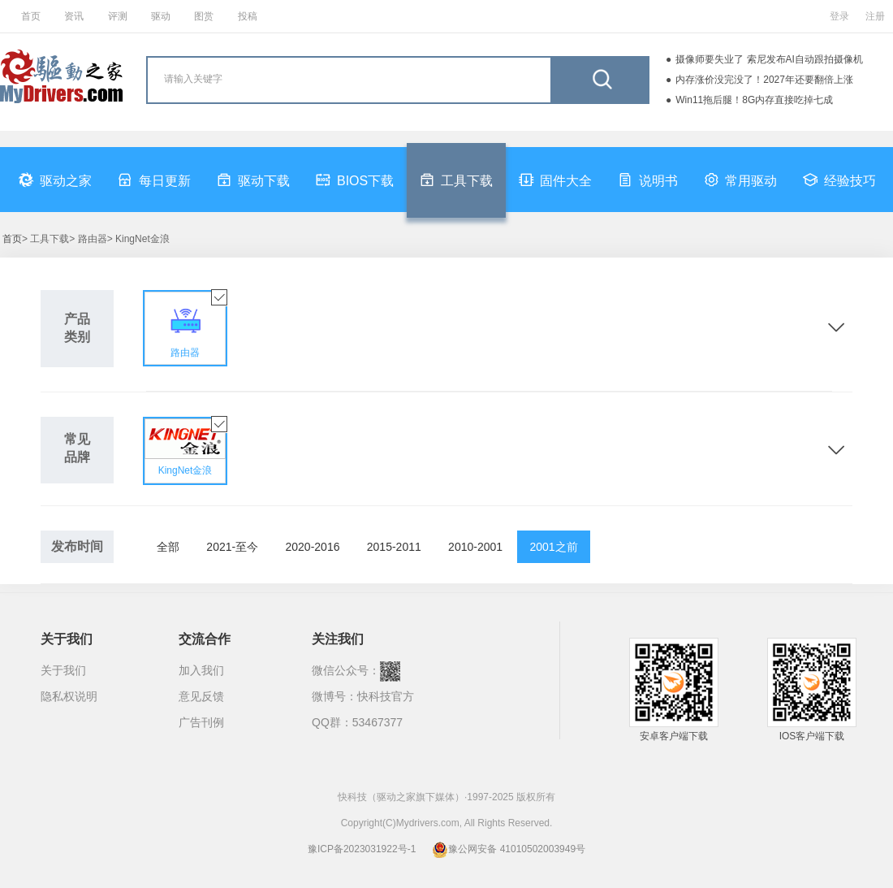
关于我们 (63, 670)
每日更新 (154, 179)
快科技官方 (385, 696)
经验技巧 (839, 179)
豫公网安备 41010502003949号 (508, 849)
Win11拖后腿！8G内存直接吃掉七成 (754, 100)
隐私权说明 (69, 696)
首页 (31, 16)
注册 (875, 16)
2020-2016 (313, 546)
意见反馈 (201, 696)
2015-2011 (394, 546)
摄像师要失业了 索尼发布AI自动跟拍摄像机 (769, 59)
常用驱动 (740, 179)
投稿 (247, 16)
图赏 (204, 16)
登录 (839, 16)
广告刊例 (201, 722)
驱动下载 (253, 179)
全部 (168, 546)
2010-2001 (475, 546)
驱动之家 (55, 179)
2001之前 (553, 546)
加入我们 (201, 670)
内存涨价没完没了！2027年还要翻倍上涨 (764, 79)
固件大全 (555, 179)
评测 (117, 16)
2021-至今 (232, 546)
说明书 (648, 179)
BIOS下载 (355, 179)
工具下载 (456, 179)
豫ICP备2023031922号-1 (362, 849)
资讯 (74, 16)
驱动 (160, 16)
